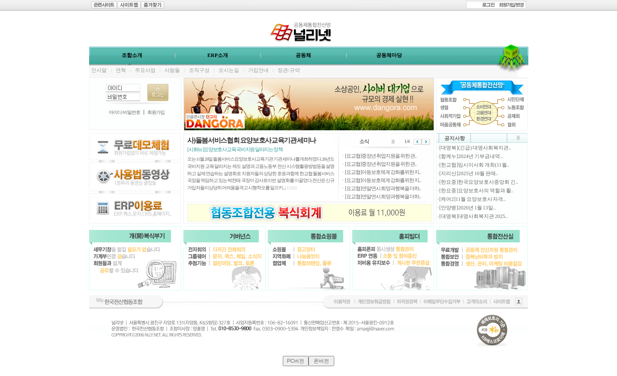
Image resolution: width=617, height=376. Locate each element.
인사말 (99, 70)
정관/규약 (289, 70)
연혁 (121, 70)
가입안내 (258, 70)
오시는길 (229, 70)
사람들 (172, 70)
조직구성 (199, 70)
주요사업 (145, 70)
